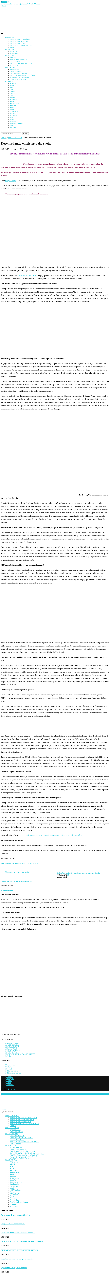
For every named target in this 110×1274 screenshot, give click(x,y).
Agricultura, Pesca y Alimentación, (14, 1268)
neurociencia (95, 873)
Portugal (12, 119)
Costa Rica (13, 93)
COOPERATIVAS (15, 61)
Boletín (8, 1056)
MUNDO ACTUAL (10, 67)
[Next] (8, 2)
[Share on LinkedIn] (80, 875)
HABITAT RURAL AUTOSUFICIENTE (20, 1054)
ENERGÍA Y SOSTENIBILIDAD (19, 73)
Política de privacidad (13, 1073)
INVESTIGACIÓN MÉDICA (18, 43)
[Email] (4, 6)
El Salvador (13, 99)
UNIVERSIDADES (15, 57)
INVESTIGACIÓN (10, 37)
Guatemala (13, 105)
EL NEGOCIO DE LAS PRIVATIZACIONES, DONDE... (23, 1241)
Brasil (11, 87)
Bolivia (12, 85)
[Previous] (7, 2)
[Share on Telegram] (95, 875)
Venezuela (13, 127)
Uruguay (12, 125)
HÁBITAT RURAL (10, 49)
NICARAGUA (14, 111)
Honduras (13, 107)
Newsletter (9, 1069)
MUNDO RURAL (15, 53)
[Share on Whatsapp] (88, 875)
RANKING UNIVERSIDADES (18, 59)
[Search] (1, 131)
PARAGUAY (13, 115)
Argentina (13, 83)
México (12, 109)
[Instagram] (2, 6)
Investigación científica (72, 873)
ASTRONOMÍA (14, 69)
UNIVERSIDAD (9, 55)
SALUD (12, 47)
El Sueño (60, 873)
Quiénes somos (10, 1065)
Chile (11, 89)
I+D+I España (14, 65)
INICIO (3, 138)
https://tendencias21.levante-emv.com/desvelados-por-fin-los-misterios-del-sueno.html (51, 835)
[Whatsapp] (5, 6)
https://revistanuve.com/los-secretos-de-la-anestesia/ (19, 863)
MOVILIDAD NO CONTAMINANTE (20, 77)
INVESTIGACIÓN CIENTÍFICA (19, 41)
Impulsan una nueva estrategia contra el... (17, 1259)
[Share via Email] (101, 875)
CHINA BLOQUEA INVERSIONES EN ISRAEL (20, 1250)
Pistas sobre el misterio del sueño (17, 872)
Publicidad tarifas (11, 1071)
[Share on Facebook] (73, 875)
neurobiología (86, 873)
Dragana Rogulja (11, 181)
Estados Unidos (14, 103)
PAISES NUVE (9, 81)
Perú (11, 117)
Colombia (13, 91)
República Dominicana (16, 123)
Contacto (8, 1067)
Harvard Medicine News (28, 275)
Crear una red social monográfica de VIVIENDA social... (21, 4)
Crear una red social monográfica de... (15, 1215)
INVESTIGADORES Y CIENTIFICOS (21, 45)
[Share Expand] (104, 875)
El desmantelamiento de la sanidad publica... (18, 1233)
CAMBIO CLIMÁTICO (16, 71)
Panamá (12, 113)
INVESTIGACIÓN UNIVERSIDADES (21, 63)
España (12, 101)
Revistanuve (12, 1089)
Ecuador (12, 97)
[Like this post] (68, 875)
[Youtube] (3, 6)
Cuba (11, 95)
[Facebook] (1, 6)
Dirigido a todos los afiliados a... (13, 1224)
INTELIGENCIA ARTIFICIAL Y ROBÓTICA (22, 75)
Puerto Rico (13, 121)
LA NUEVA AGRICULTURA (18, 79)
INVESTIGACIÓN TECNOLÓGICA (20, 39)
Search (25, 133)
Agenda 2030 (14, 51)
